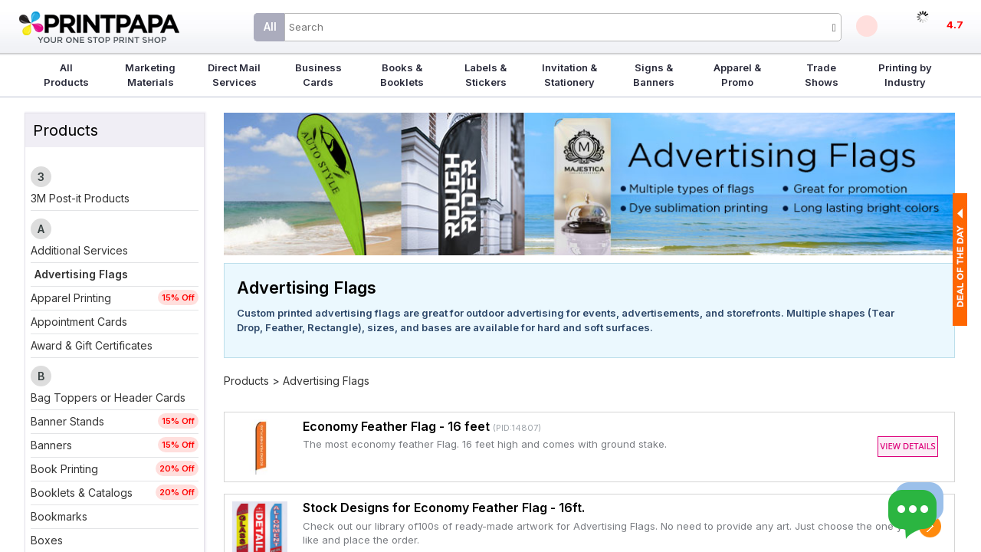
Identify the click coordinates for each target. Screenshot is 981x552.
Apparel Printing (71, 297)
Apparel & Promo (737, 74)
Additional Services (79, 250)
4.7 (955, 24)
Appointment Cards (79, 321)
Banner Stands (67, 421)
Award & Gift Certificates (92, 345)
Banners (51, 445)
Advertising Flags (81, 274)
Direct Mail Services (234, 74)
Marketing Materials (150, 74)
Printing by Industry (905, 74)
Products (246, 380)
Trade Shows (821, 74)
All (270, 26)
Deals (867, 26)
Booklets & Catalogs (82, 492)
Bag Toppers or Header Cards (108, 397)
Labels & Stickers (485, 74)
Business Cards (318, 74)
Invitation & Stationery (569, 74)
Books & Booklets (402, 74)
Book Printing (64, 468)
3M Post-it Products (80, 198)
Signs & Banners (653, 74)
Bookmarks (59, 516)
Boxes (47, 540)
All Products (66, 74)
